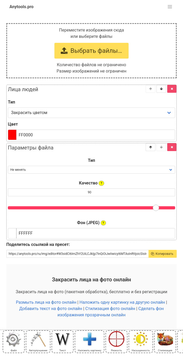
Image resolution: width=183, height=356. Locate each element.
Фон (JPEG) (91, 222)
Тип (11, 102)
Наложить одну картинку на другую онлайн (122, 302)
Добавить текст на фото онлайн (50, 308)
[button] (170, 7)
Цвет (13, 124)
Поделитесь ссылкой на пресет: (38, 244)
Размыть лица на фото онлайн (46, 302)
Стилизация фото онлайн (110, 308)
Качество (91, 183)
